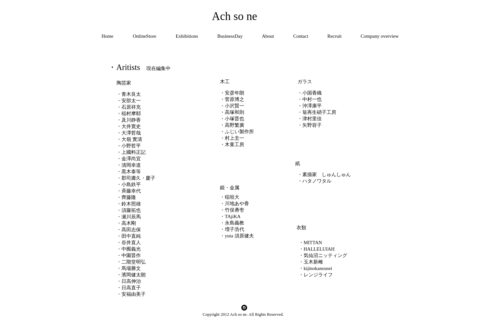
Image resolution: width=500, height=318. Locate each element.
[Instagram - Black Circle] (244, 308)
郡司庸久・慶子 (138, 178)
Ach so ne (234, 16)
